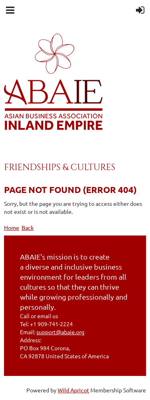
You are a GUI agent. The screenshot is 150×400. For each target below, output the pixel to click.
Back (28, 227)
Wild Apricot (73, 390)
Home (11, 227)
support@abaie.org (60, 331)
